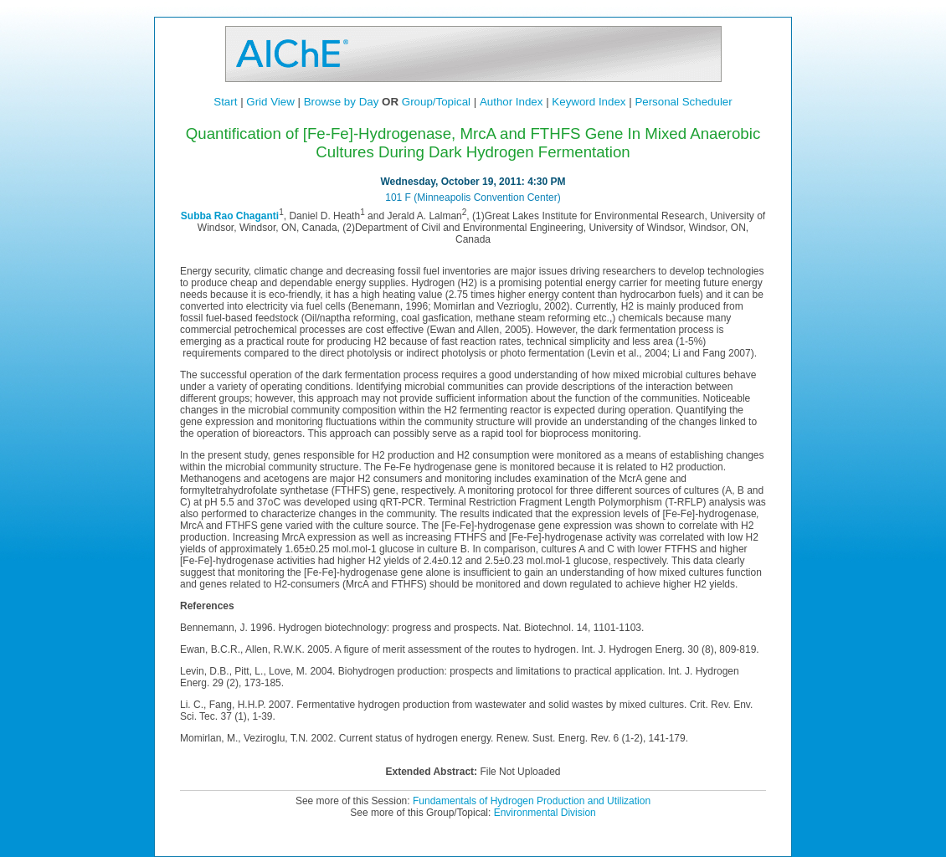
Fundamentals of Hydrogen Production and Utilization (531, 801)
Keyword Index (588, 101)
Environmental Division (545, 813)
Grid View (270, 101)
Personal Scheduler (683, 101)
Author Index (511, 101)
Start (225, 101)
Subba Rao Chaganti (230, 216)
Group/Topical (436, 101)
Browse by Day (341, 101)
